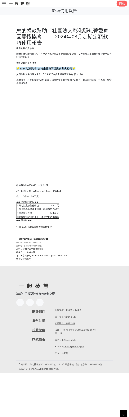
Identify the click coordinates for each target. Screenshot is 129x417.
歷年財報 (38, 365)
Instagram (50, 299)
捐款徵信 (38, 374)
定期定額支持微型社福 (33, 293)
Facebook (38, 299)
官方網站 (27, 299)
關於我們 (38, 355)
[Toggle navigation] (4, 3)
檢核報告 (27, 303)
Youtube (62, 299)
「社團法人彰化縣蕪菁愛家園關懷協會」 (58, 53)
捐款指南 (38, 383)
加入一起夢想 (61, 397)
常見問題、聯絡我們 (65, 367)
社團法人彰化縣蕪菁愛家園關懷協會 (34, 254)
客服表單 (31, 296)
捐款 (122, 3)
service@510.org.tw (74, 390)
